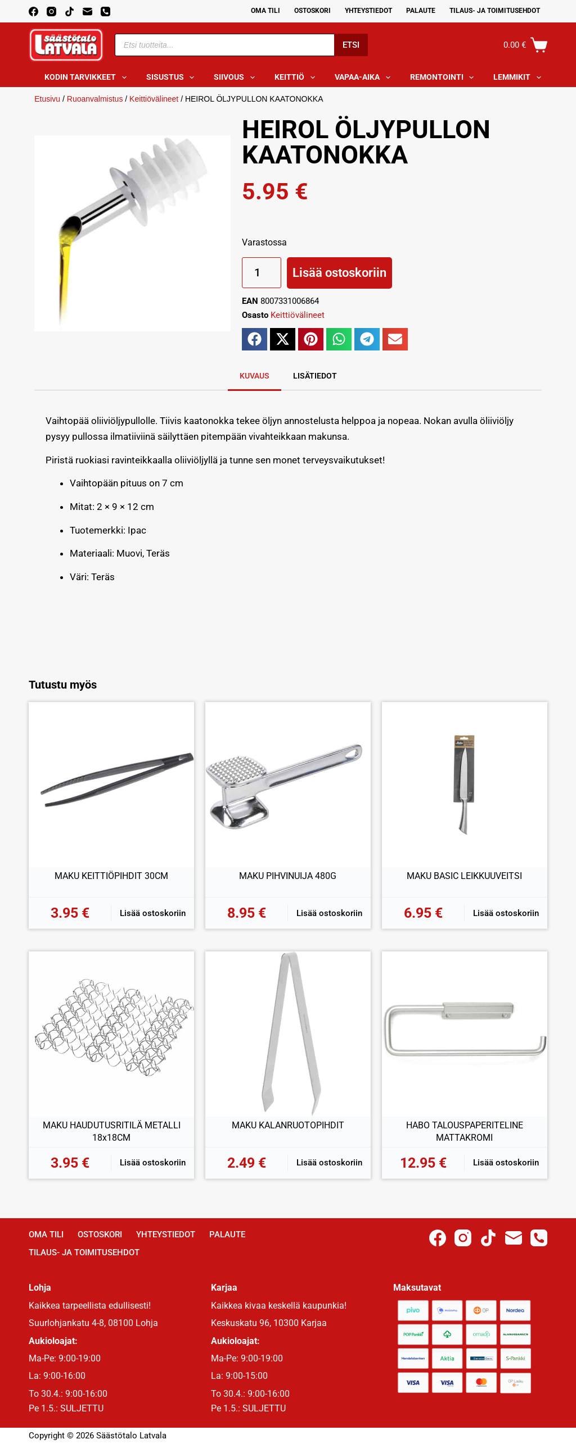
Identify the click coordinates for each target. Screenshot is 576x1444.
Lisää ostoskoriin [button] (153, 913)
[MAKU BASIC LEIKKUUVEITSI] (464, 784)
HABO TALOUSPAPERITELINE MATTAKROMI (464, 1131)
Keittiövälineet (153, 98)
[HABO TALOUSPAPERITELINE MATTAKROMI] (464, 1034)
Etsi (351, 45)
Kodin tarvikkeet (87, 77)
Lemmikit (519, 77)
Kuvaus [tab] (254, 375)
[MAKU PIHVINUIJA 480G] (288, 784)
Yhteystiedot (368, 11)
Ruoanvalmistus (95, 98)
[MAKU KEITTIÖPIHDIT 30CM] (111, 784)
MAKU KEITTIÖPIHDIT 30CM (111, 876)
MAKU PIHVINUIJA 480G (287, 876)
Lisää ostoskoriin (339, 273)
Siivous (236, 77)
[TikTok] (69, 11)
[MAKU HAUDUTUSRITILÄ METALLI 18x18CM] (111, 1034)
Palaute (420, 11)
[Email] (87, 11)
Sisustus (172, 77)
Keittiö (297, 77)
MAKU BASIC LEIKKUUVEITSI (464, 876)
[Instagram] (51, 11)
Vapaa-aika (365, 77)
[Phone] (105, 11)
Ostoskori (312, 11)
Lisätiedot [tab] (315, 375)
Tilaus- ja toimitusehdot (494, 11)
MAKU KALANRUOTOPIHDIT (288, 1125)
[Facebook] (33, 11)
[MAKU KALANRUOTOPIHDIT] (288, 1034)
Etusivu (47, 98)
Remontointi (444, 77)
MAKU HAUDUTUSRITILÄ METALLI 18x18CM (112, 1131)
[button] (254, 339)
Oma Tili (265, 11)
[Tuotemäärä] (261, 272)
